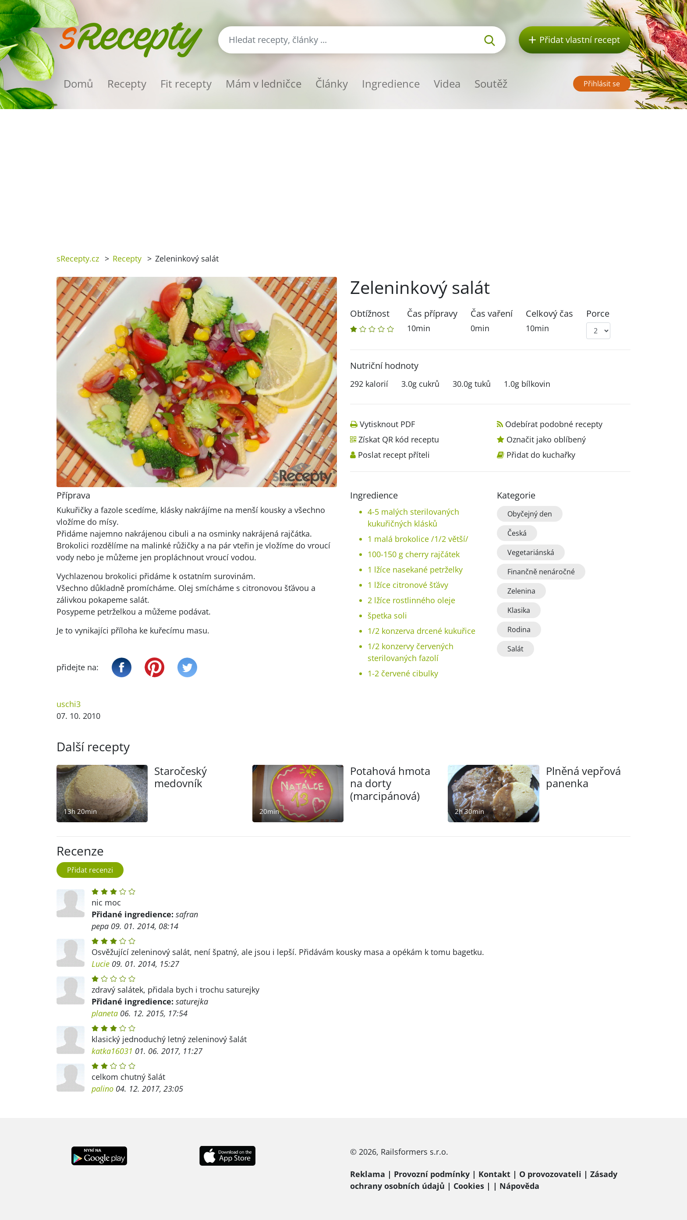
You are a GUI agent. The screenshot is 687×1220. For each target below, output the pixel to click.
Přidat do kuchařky (540, 454)
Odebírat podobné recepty (553, 424)
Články (331, 83)
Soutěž (491, 83)
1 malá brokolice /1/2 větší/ (418, 539)
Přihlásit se (602, 83)
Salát (515, 649)
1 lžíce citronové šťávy (408, 585)
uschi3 (69, 704)
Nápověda (519, 1186)
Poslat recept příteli (394, 454)
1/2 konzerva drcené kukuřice (421, 631)
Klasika (518, 610)
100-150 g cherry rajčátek (414, 554)
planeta (105, 1013)
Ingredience (391, 83)
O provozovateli (550, 1174)
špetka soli (387, 615)
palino (102, 1088)
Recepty (126, 83)
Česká (517, 533)
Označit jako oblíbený (546, 439)
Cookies (468, 1186)
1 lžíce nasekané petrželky (415, 569)
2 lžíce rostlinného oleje (411, 600)
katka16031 (112, 1051)
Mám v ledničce (263, 83)
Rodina (519, 629)
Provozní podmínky (432, 1174)
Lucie (101, 963)
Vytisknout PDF (387, 424)
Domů (78, 83)
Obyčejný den (529, 514)
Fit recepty (186, 83)
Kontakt (494, 1174)
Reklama (367, 1174)
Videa (447, 83)
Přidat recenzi (90, 870)
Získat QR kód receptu (398, 439)
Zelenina (521, 591)
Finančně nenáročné (541, 571)
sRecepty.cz (78, 258)
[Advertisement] (343, 174)
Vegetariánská (530, 552)
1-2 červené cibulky (403, 673)
